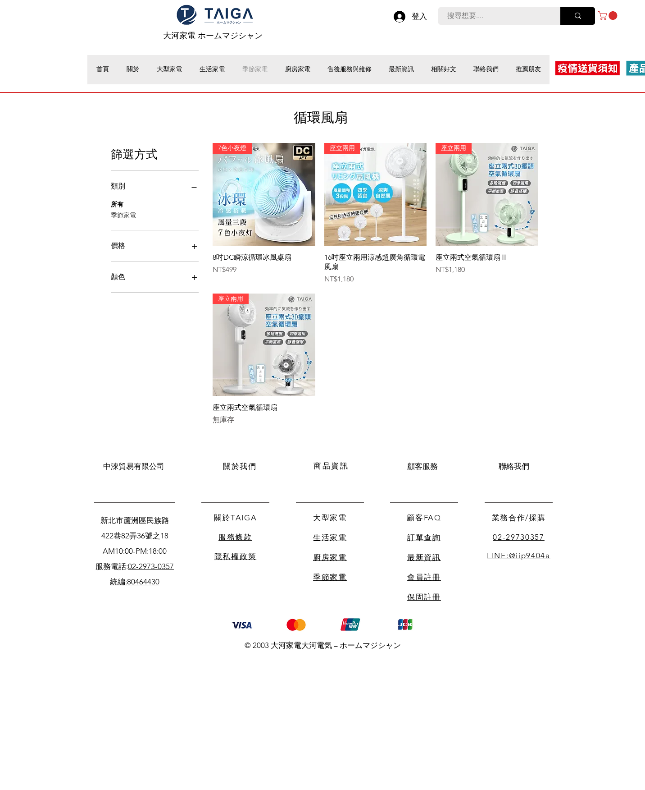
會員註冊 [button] (424, 577)
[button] (608, 15)
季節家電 (123, 214)
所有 (117, 203)
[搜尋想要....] (494, 16)
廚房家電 (330, 557)
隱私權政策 (235, 556)
